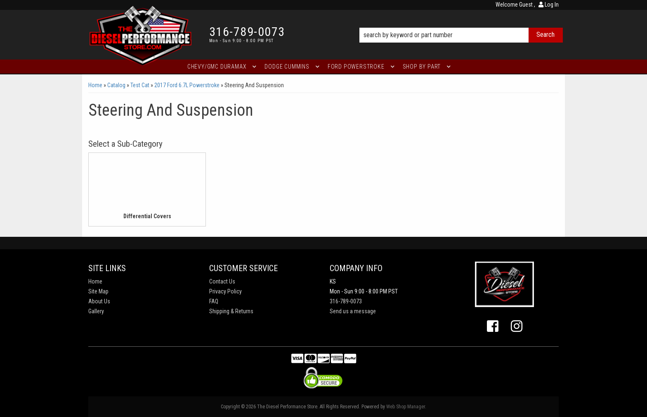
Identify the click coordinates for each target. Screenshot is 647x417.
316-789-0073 (346, 301)
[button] (461, 23)
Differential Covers (147, 216)
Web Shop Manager (405, 407)
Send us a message (353, 311)
